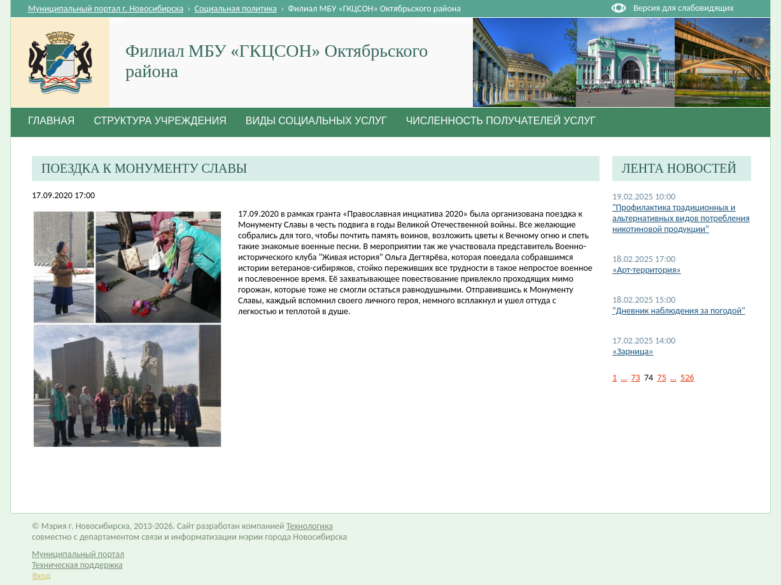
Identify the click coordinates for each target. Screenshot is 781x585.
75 (662, 377)
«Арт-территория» (646, 269)
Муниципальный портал (78, 554)
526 (687, 377)
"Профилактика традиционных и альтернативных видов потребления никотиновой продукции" (681, 218)
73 (635, 377)
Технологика (309, 526)
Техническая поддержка (77, 565)
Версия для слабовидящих (683, 8)
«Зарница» (632, 351)
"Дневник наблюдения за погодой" (678, 310)
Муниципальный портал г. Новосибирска (105, 8)
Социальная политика (236, 8)
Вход (41, 575)
